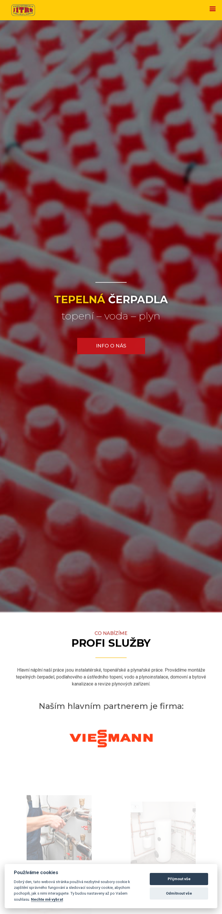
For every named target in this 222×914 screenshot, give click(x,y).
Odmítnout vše (179, 893)
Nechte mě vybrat (47, 899)
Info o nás (111, 346)
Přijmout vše (179, 879)
